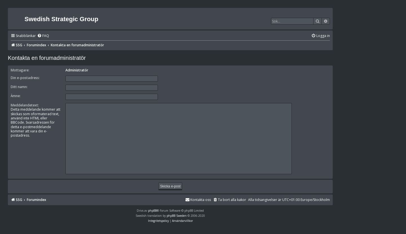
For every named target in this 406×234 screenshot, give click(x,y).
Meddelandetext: (25, 105)
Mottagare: (20, 70)
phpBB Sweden (177, 216)
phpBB (152, 211)
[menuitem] (43, 36)
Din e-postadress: (25, 77)
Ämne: (16, 95)
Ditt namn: (19, 86)
